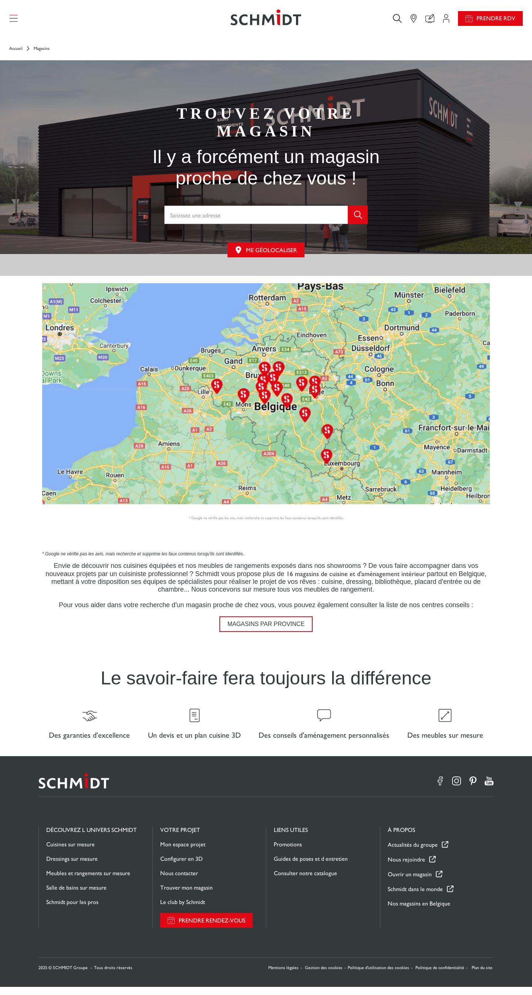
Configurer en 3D (181, 866)
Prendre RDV (496, 20)
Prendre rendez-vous (212, 928)
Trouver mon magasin (186, 895)
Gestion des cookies (324, 975)
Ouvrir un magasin (410, 882)
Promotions (288, 852)
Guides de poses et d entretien (311, 866)
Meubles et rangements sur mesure (88, 881)
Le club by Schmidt (182, 910)
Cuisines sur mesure (70, 852)
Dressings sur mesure (72, 866)
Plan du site (482, 975)
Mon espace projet (182, 852)
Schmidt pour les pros (72, 910)
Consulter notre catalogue (305, 881)
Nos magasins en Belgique (419, 911)
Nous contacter (179, 881)
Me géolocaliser (271, 254)
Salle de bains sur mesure (76, 895)
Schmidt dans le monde (415, 897)
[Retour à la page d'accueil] (266, 20)
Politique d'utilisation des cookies (378, 975)
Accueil (16, 52)
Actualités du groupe (413, 852)
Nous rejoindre (406, 867)
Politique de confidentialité (439, 975)
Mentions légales (283, 975)
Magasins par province (266, 628)
